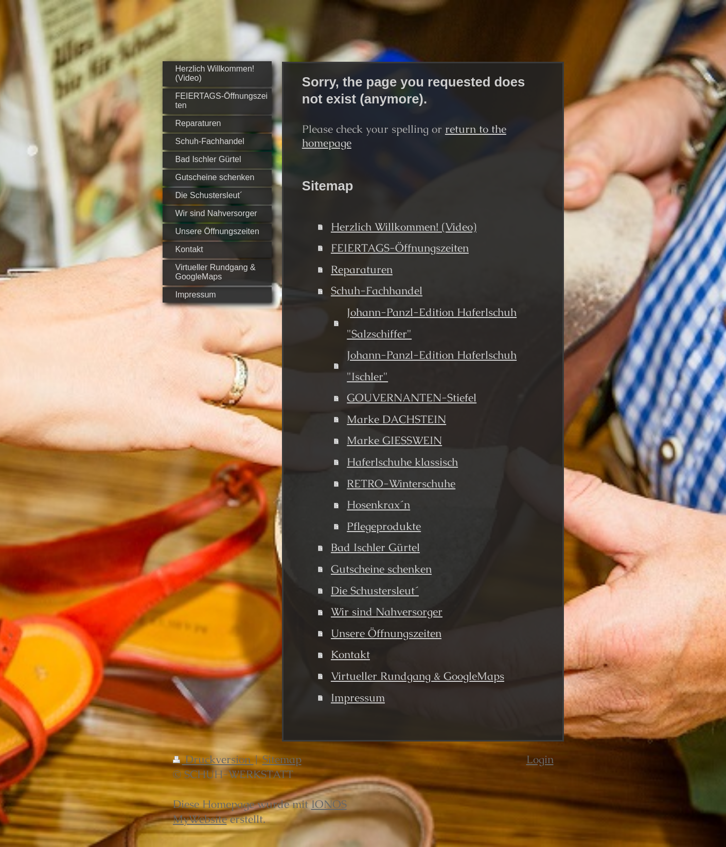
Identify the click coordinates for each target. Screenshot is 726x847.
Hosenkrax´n (378, 504)
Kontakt (350, 654)
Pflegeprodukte (384, 526)
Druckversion (213, 759)
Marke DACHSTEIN (396, 419)
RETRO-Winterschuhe (401, 483)
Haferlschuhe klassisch (402, 462)
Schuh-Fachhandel (376, 290)
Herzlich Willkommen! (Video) (403, 227)
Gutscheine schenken (381, 569)
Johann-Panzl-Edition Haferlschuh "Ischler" (432, 365)
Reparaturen (362, 269)
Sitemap (282, 759)
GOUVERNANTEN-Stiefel (411, 397)
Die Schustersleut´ (375, 590)
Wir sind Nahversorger (386, 612)
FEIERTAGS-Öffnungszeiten (400, 248)
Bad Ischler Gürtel (375, 547)
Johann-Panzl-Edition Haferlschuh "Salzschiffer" (432, 323)
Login (540, 759)
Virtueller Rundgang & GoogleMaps (417, 676)
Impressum (358, 697)
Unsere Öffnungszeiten (386, 633)
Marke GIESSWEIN (394, 440)
